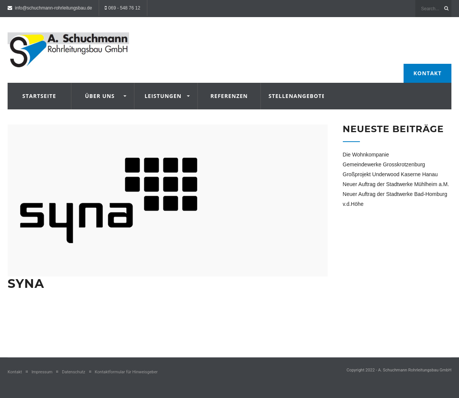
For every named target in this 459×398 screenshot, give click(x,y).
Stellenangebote (292, 96)
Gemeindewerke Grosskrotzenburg (384, 164)
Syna (26, 283)
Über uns (100, 96)
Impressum (42, 372)
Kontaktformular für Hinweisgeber (126, 372)
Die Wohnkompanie (366, 155)
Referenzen (229, 96)
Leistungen (163, 96)
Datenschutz (73, 372)
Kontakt (427, 73)
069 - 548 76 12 (124, 8)
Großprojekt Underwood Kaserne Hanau (390, 174)
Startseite (39, 96)
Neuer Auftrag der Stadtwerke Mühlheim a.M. (396, 184)
